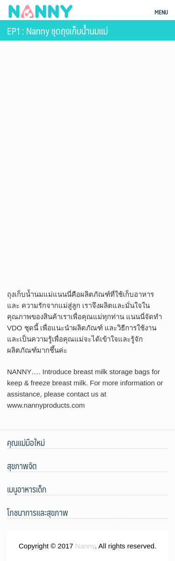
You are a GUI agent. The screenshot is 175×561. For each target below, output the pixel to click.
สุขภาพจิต (22, 465)
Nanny (85, 546)
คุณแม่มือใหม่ (26, 442)
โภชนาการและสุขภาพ (37, 512)
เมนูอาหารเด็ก (26, 489)
